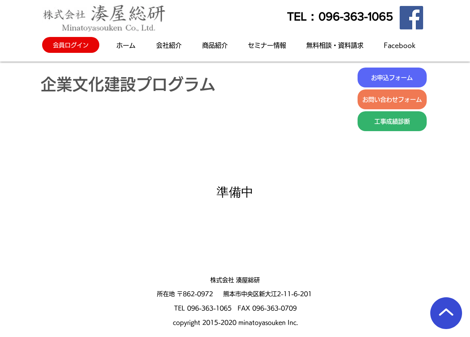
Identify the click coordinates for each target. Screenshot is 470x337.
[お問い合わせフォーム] (392, 99)
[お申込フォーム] (392, 77)
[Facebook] (411, 17)
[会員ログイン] (70, 45)
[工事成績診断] (392, 121)
